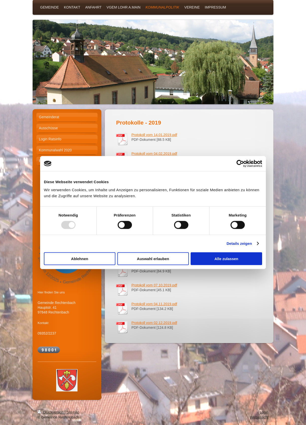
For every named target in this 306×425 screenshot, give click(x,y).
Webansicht (259, 417)
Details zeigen (239, 243)
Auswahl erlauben (153, 258)
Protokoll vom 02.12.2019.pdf (154, 323)
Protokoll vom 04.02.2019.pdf (154, 154)
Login (264, 412)
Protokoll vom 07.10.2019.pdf (154, 285)
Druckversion (51, 412)
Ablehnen (79, 258)
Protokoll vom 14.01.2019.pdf (154, 135)
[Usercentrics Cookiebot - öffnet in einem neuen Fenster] (240, 163)
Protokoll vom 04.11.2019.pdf (154, 304)
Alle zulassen (226, 258)
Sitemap (72, 412)
